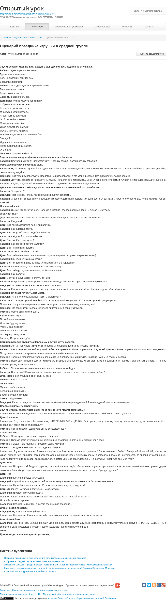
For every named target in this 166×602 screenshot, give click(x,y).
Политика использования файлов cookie (20, 594)
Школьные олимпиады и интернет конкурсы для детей (40, 590)
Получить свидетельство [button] (151, 54)
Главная (14, 26)
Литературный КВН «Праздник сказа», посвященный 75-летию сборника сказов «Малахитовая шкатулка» (58, 564)
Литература (36, 37)
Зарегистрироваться (152, 11)
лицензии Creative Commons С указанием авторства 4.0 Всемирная (81, 598)
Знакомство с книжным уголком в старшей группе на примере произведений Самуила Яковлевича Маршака (59, 568)
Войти (136, 11)
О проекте (5, 590)
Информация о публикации (69, 26)
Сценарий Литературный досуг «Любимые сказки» (30, 571)
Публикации (37, 26)
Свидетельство (102, 26)
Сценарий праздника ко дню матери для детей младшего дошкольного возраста (45, 558)
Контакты (149, 26)
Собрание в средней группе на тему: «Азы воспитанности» (34, 561)
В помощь (127, 26)
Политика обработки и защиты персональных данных (70, 594)
